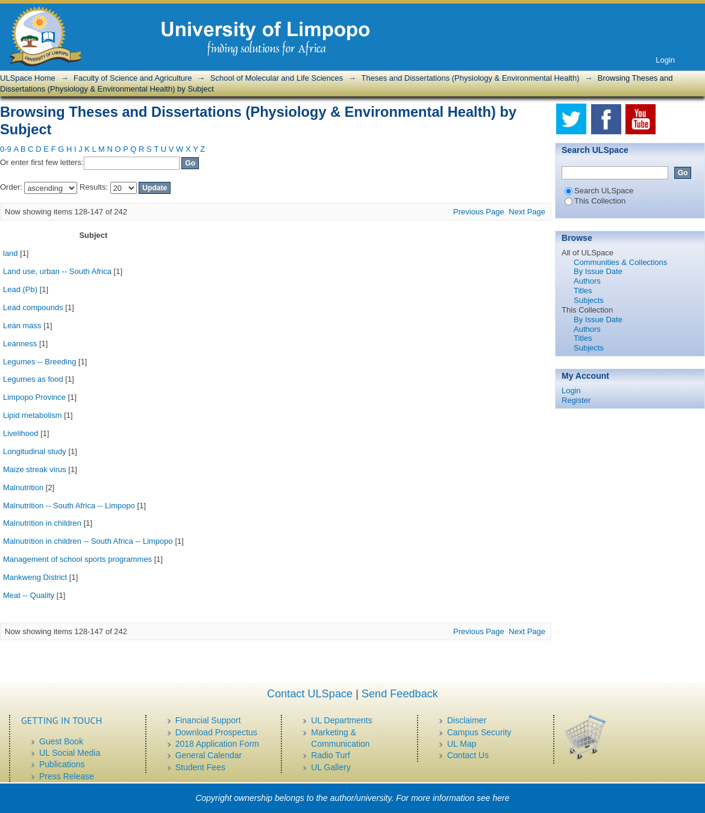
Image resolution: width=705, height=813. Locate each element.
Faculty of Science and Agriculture (133, 78)
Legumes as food (33, 379)
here (501, 798)
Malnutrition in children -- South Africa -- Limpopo (88, 541)
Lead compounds (33, 307)
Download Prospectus (216, 732)
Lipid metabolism (32, 415)
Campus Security (479, 732)
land (10, 253)
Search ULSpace (599, 190)
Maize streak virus (34, 469)
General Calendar (208, 755)
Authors (587, 280)
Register (576, 400)
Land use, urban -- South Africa (57, 271)
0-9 (5, 149)
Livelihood (21, 433)
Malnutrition (23, 487)
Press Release (66, 776)
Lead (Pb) (20, 289)
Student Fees (200, 767)
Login (665, 59)
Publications (62, 764)
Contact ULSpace (309, 694)
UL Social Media (69, 753)
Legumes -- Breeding (39, 361)
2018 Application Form (217, 744)
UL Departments (341, 720)
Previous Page (478, 211)
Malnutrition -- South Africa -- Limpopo (69, 505)
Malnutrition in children (42, 523)
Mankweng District (35, 577)
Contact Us (468, 755)
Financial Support (208, 720)
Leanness (20, 343)
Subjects (589, 300)
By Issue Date (598, 271)
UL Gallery (331, 767)
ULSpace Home (27, 78)
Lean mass (22, 325)
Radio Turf (330, 755)
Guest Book (61, 741)
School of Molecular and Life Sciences (276, 78)
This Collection (595, 200)
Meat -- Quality (28, 595)
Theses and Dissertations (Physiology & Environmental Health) (471, 78)
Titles (583, 290)
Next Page (527, 211)
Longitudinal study (34, 451)
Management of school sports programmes (77, 559)
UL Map (462, 744)
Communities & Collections (620, 262)
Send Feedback (400, 694)
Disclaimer (466, 720)
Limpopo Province (34, 397)
